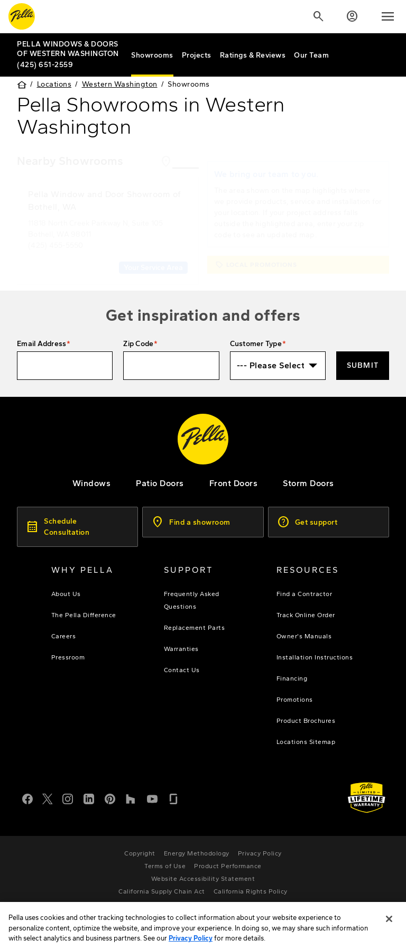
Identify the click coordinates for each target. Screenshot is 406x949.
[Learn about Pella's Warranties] (366, 797)
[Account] (352, 16)
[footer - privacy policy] (260, 853)
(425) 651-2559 (45, 64)
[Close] (389, 926)
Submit (363, 365)
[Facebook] (27, 797)
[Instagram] (67, 797)
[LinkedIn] (88, 797)
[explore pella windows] (91, 483)
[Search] (318, 16)
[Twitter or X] (47, 797)
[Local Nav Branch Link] (70, 49)
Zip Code (138, 343)
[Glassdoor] (173, 797)
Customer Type (256, 343)
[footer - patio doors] (160, 483)
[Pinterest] (110, 797)
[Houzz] (131, 797)
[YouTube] (152, 797)
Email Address (41, 343)
